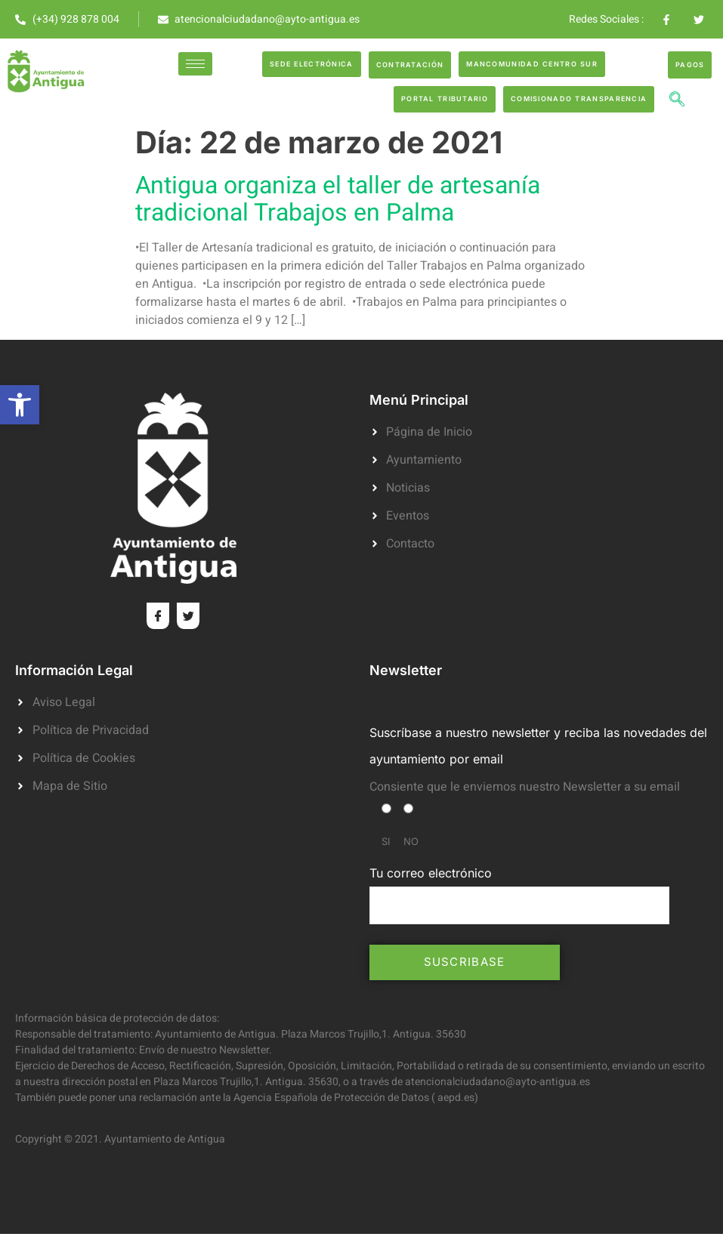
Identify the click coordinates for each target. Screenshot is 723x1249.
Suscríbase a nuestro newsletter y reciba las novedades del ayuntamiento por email (538, 745)
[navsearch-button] (677, 101)
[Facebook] (158, 616)
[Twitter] (188, 616)
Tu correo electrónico (519, 894)
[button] (19, 404)
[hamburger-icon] (195, 64)
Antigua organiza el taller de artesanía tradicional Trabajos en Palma (337, 199)
